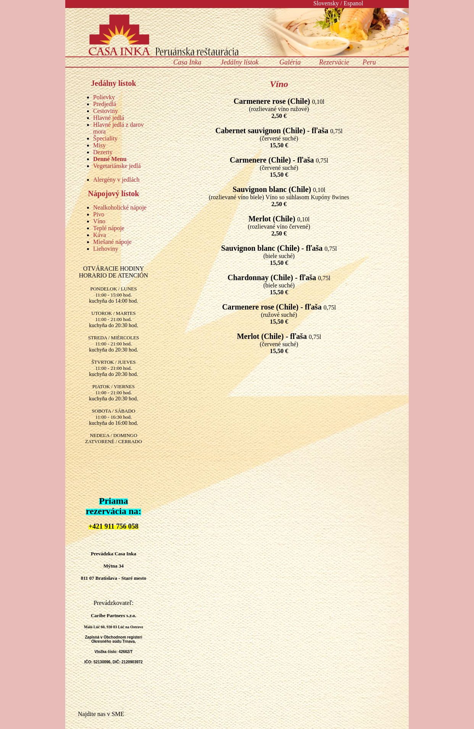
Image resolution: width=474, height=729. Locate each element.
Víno (99, 221)
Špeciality (105, 138)
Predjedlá (104, 104)
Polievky (104, 97)
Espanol (353, 3)
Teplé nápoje (108, 228)
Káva (99, 235)
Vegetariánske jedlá (117, 166)
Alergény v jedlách (116, 179)
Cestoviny (105, 111)
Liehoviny (105, 248)
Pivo (98, 214)
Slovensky (326, 3)
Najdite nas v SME (101, 714)
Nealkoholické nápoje (120, 207)
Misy (99, 145)
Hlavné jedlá (108, 118)
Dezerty (103, 152)
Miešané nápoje (112, 242)
